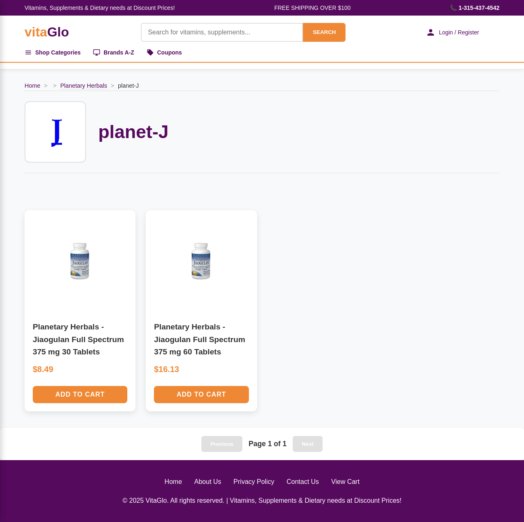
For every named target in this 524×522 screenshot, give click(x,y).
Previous (221, 444)
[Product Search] (222, 32)
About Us (207, 481)
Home (32, 85)
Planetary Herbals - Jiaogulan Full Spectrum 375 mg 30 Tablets (78, 339)
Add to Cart (80, 394)
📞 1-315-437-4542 (474, 8)
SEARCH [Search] (324, 32)
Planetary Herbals (83, 85)
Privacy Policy (253, 481)
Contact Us (303, 481)
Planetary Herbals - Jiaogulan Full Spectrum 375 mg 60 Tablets (199, 339)
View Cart (345, 481)
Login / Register (452, 32)
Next (308, 444)
